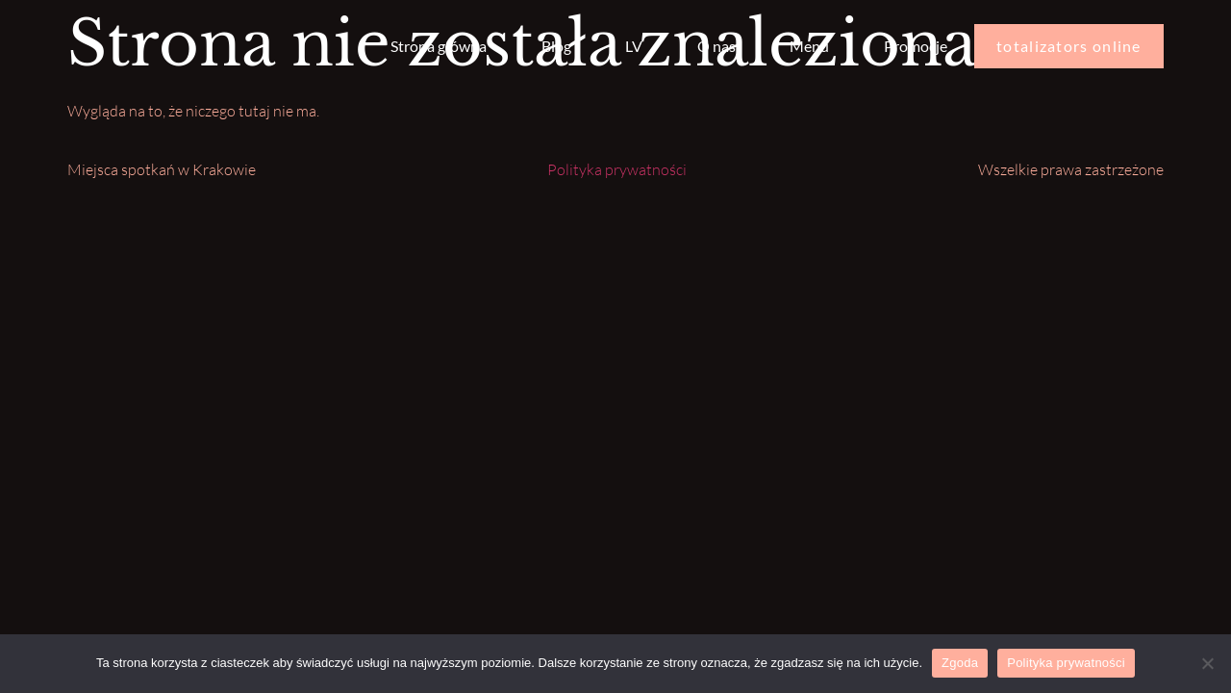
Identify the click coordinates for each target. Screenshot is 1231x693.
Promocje (915, 46)
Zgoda (960, 662)
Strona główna (438, 46)
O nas (716, 46)
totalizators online (1069, 46)
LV (633, 46)
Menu (809, 46)
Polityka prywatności (617, 169)
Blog (556, 46)
